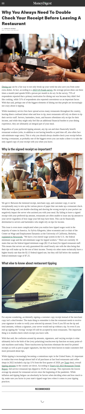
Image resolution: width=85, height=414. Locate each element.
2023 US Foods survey (42, 90)
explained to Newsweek (12, 237)
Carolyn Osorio (10, 28)
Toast (66, 362)
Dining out (6, 87)
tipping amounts (9, 366)
